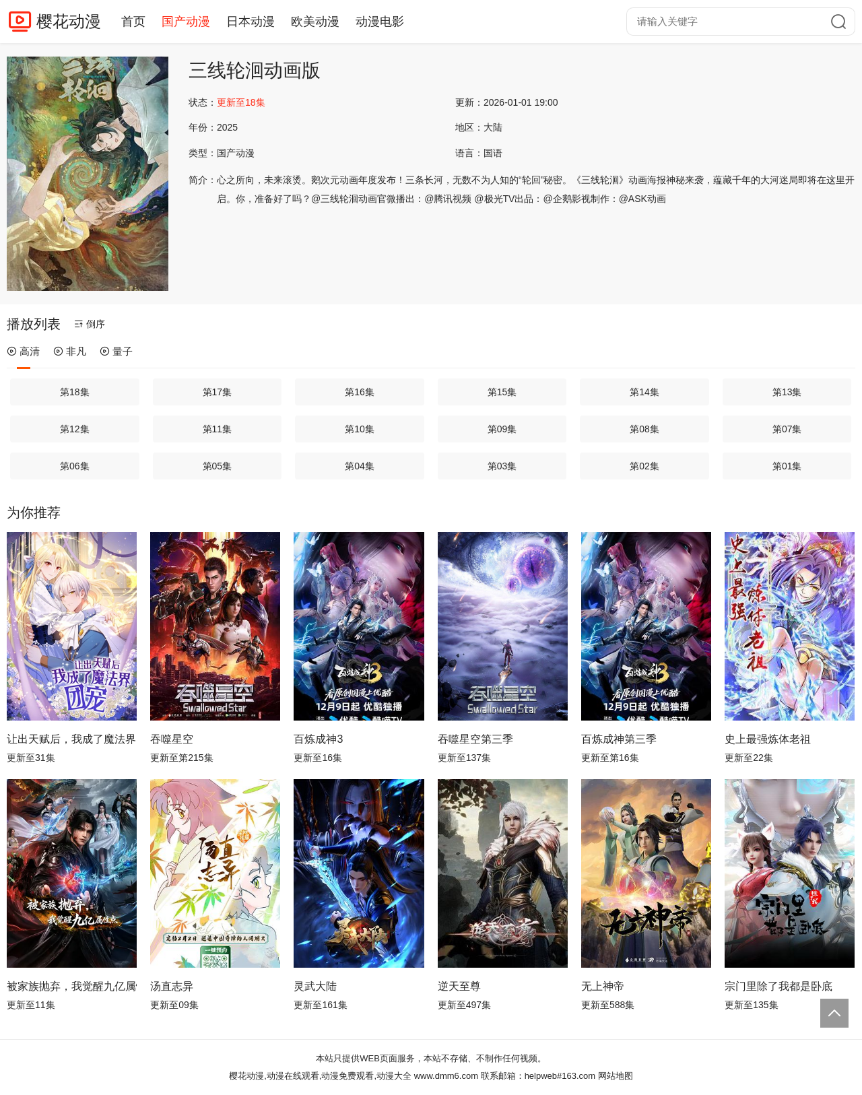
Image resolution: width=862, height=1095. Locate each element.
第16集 (359, 392)
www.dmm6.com (446, 1076)
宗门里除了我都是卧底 (778, 986)
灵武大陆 (315, 986)
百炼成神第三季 (619, 739)
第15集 (502, 392)
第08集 (644, 429)
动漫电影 (380, 21)
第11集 (217, 429)
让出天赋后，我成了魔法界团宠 (72, 739)
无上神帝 (602, 986)
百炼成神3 (318, 739)
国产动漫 (186, 21)
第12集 (75, 429)
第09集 (502, 429)
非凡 (69, 351)
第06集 (75, 466)
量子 (116, 351)
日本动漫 (250, 21)
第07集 (787, 429)
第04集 (359, 466)
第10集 (359, 429)
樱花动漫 (68, 21)
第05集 (217, 466)
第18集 (75, 392)
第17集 (217, 392)
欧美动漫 (315, 21)
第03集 (502, 466)
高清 (23, 351)
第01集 (787, 466)
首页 (133, 21)
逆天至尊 (459, 986)
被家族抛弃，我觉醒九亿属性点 (72, 986)
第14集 (644, 392)
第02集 (644, 466)
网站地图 (615, 1076)
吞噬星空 (171, 739)
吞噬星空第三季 (475, 739)
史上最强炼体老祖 (768, 739)
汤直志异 (171, 986)
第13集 (787, 392)
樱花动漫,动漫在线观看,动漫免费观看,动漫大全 (320, 1076)
